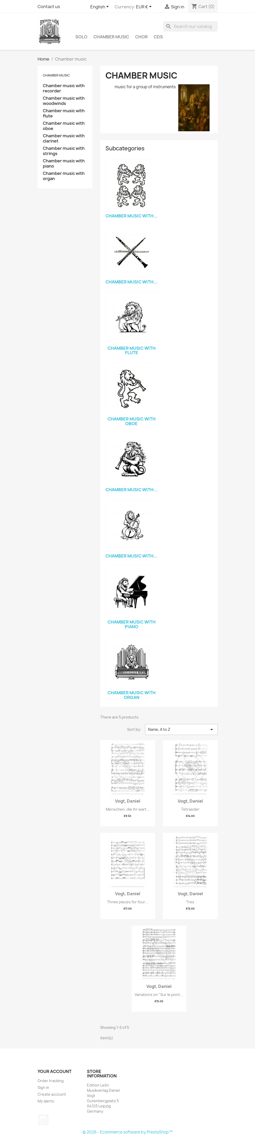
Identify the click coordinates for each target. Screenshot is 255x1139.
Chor (141, 37)
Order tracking (51, 1080)
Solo (81, 37)
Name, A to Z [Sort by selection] (181, 729)
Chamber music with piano (64, 163)
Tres (190, 901)
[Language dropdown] (100, 7)
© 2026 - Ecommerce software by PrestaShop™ (127, 1132)
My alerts (46, 1101)
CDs (158, 37)
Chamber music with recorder (64, 88)
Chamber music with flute (64, 113)
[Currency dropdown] (144, 7)
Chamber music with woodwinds (64, 101)
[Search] (190, 26)
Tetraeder (190, 809)
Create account (52, 1094)
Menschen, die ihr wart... (128, 809)
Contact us (49, 6)
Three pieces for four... (127, 901)
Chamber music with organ (64, 176)
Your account (55, 1071)
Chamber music (111, 37)
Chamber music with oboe (64, 126)
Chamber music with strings (64, 151)
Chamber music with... (131, 216)
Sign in (43, 1087)
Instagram (43, 1119)
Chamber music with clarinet (64, 138)
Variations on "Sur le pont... (159, 994)
